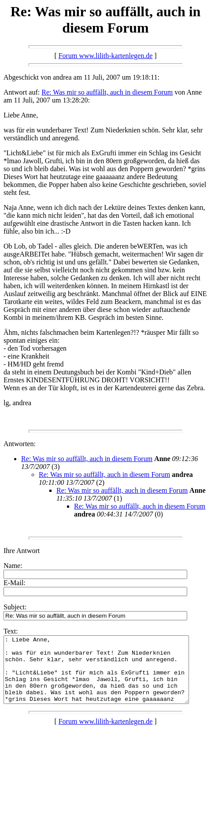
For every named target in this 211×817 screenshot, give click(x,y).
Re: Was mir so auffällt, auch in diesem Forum (107, 92)
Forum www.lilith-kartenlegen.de (106, 55)
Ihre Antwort (22, 550)
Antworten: (20, 443)
